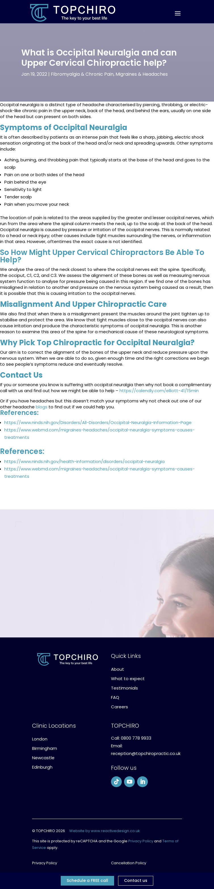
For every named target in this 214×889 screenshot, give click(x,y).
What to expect (128, 679)
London (39, 739)
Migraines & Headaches (142, 74)
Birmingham (44, 748)
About (117, 669)
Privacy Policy (140, 841)
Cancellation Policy (128, 863)
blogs (41, 407)
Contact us (135, 880)
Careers (119, 707)
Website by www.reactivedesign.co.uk (104, 831)
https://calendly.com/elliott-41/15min (159, 391)
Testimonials (124, 688)
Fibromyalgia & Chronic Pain (82, 74)
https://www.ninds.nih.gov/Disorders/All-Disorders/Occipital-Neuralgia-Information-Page (98, 422)
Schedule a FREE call (87, 880)
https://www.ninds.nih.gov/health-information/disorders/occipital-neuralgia (84, 461)
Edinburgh (42, 767)
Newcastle (43, 758)
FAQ (115, 697)
